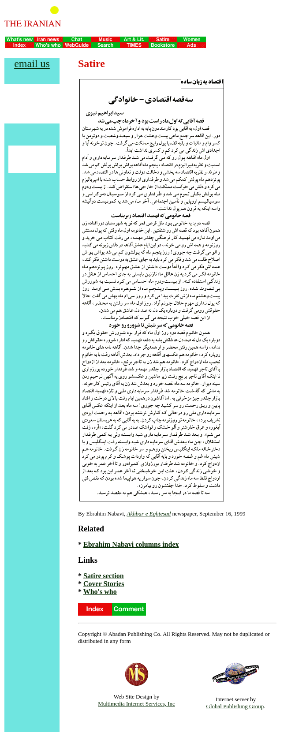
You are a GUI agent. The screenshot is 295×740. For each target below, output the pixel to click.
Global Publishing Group (235, 706)
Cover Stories (103, 583)
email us (32, 63)
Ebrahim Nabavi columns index (131, 544)
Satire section (103, 575)
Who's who (100, 591)
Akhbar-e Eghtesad (149, 513)
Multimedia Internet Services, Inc (136, 703)
